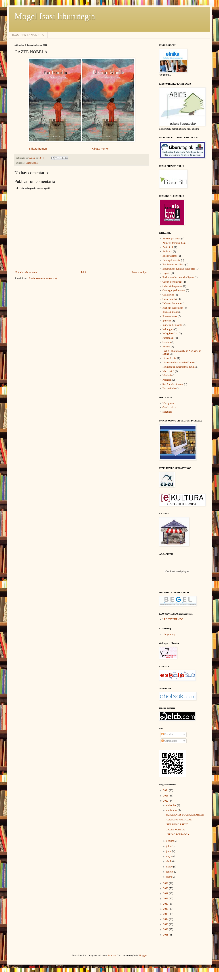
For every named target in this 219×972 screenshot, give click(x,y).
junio (169, 851)
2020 (166, 888)
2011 (166, 934)
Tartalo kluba (169, 388)
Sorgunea (167, 411)
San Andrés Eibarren (173, 384)
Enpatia (166, 273)
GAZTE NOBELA (175, 829)
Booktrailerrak (170, 255)
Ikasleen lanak (170, 316)
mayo (169, 856)
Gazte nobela (32, 163)
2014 (166, 919)
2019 (166, 893)
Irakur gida (168, 329)
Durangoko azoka (171, 260)
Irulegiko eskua (170, 333)
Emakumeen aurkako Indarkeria (179, 268)
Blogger (142, 955)
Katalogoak (168, 338)
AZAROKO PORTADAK (179, 819)
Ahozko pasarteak (172, 238)
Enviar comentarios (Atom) (43, 278)
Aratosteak (168, 247)
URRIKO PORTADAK (177, 834)
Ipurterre (167, 320)
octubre (170, 840)
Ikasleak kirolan (171, 312)
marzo (169, 866)
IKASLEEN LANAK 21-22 (28, 34)
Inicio (84, 272)
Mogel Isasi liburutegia (54, 16)
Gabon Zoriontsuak (172, 281)
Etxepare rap (169, 634)
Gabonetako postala (173, 286)
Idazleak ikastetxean (173, 307)
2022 (166, 800)
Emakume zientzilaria (174, 264)
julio (168, 846)
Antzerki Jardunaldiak (174, 243)
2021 (166, 883)
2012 (166, 929)
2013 (166, 924)
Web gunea (168, 403)
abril (168, 861)
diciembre (171, 805)
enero (169, 876)
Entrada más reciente (26, 272)
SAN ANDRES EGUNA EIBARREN (185, 814)
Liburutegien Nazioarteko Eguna (179, 367)
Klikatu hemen (38, 148)
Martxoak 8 (168, 371)
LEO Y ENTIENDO (173, 619)
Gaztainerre (168, 294)
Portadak (167, 379)
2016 (166, 909)
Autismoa (167, 251)
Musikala (167, 375)
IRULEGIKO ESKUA (177, 824)
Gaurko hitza (169, 407)
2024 (166, 790)
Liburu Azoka (169, 358)
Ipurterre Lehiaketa (172, 325)
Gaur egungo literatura (174, 290)
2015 (166, 914)
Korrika (166, 346)
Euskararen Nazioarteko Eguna (178, 277)
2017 (166, 903)
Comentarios (169, 740)
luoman (112, 955)
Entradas (167, 734)
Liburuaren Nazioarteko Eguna (178, 362)
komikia (167, 342)
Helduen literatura (172, 303)
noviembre (172, 810)
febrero (170, 871)
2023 (166, 795)
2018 (166, 898)
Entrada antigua (140, 272)
